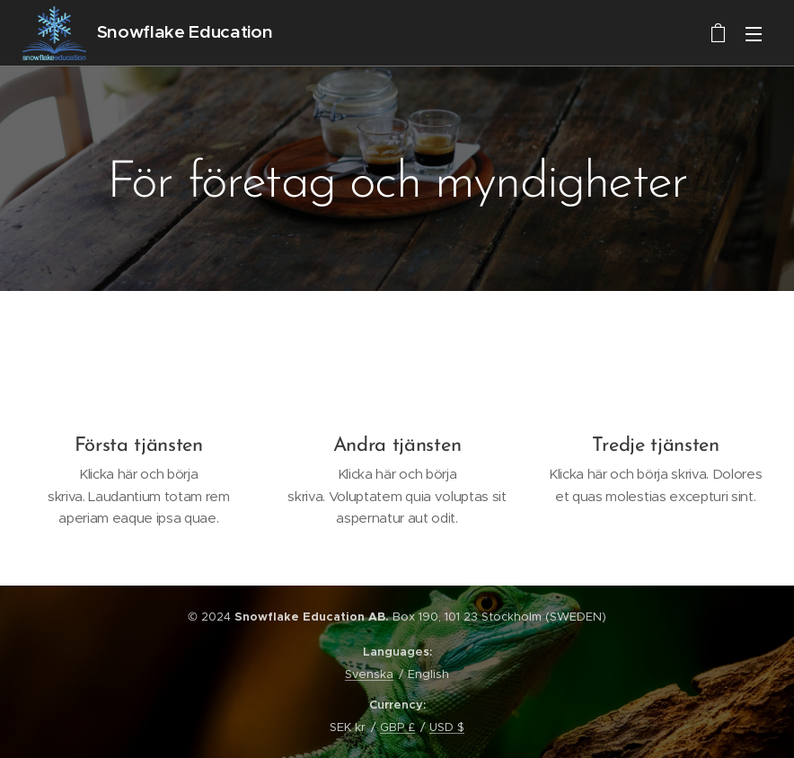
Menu (753, 34)
